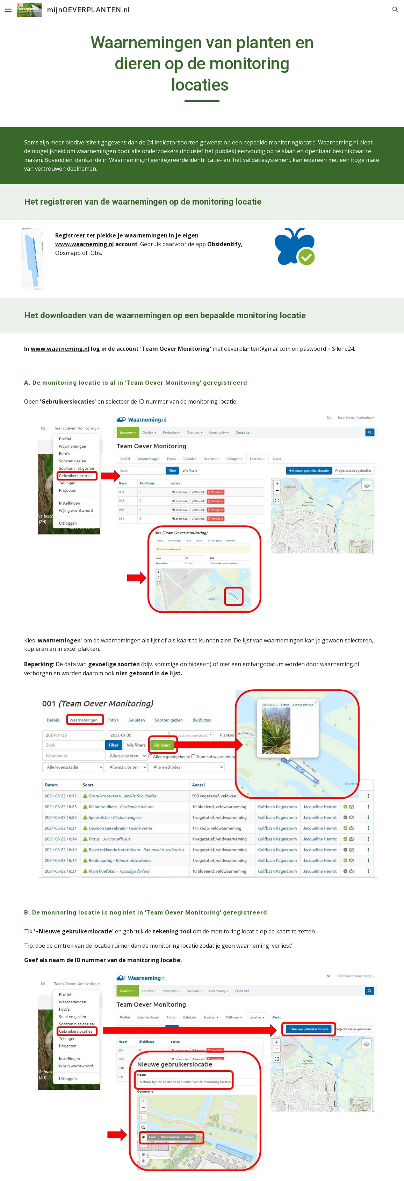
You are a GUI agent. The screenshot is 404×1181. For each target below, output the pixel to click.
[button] (8, 9)
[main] (202, 67)
